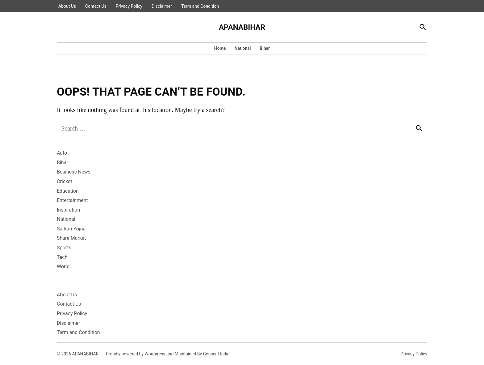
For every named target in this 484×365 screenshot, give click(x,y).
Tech (62, 257)
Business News (73, 172)
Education (68, 191)
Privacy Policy (129, 6)
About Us (67, 6)
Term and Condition (200, 6)
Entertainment (72, 200)
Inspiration (68, 210)
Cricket (64, 181)
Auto (62, 153)
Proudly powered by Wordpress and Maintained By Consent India (168, 353)
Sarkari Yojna (71, 229)
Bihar (265, 48)
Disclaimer (162, 6)
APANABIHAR (242, 27)
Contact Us (95, 6)
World (63, 266)
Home (220, 48)
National (243, 48)
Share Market (71, 238)
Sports (64, 248)
